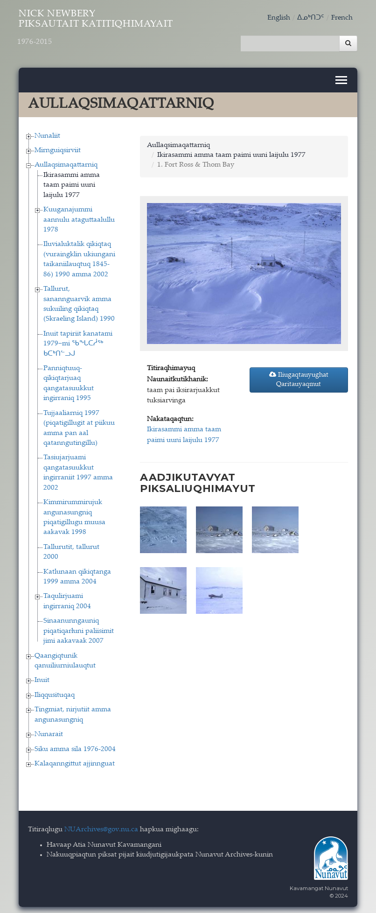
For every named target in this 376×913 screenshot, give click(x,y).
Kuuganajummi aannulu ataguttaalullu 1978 (79, 216)
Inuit (42, 677)
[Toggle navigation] (341, 76)
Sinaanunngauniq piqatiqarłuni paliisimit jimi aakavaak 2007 (78, 628)
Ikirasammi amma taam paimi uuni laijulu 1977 (71, 182)
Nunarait (49, 731)
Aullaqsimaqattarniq (66, 162)
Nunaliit (47, 132)
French (342, 17)
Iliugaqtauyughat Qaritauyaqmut (298, 376)
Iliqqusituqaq (55, 691)
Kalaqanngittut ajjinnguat (75, 760)
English (278, 17)
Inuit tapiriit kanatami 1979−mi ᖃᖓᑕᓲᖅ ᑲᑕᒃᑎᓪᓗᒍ (77, 340)
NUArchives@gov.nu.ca (101, 826)
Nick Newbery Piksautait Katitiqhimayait (117, 31)
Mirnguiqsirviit (58, 147)
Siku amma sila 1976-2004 (75, 746)
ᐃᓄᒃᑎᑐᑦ (310, 17)
